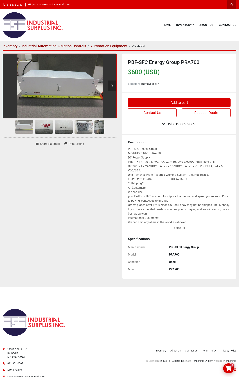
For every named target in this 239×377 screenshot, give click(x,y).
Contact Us (227, 25)
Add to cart (179, 102)
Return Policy (209, 350)
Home (167, 25)
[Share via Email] (47, 144)
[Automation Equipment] (108, 46)
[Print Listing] (74, 144)
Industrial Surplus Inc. (172, 360)
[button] (185, 25)
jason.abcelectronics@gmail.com (50, 4)
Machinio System (203, 360)
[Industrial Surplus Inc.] (34, 322)
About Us (206, 25)
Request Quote (206, 113)
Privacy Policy (228, 350)
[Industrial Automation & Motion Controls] (54, 46)
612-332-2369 (14, 4)
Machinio (231, 360)
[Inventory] (10, 46)
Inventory (184, 25)
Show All (179, 227)
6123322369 (14, 370)
